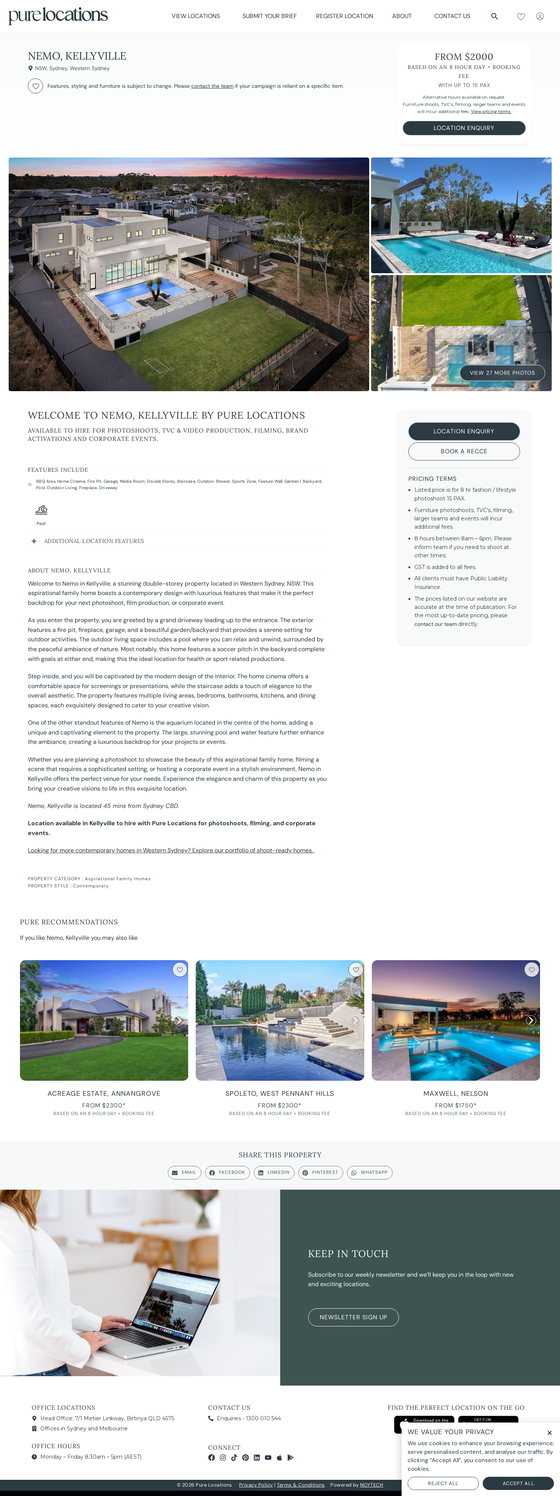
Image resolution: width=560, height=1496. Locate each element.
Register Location (344, 16)
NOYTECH (372, 1485)
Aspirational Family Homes (118, 879)
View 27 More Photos (502, 372)
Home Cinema (71, 481)
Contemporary (91, 886)
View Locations (198, 16)
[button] (494, 16)
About (404, 16)
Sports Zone (244, 481)
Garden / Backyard (302, 481)
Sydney (58, 68)
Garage (111, 481)
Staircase (186, 481)
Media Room (132, 481)
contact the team (212, 86)
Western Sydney (90, 68)
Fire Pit (94, 481)
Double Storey (161, 481)
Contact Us (452, 16)
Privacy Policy (256, 1485)
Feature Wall (270, 481)
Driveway (108, 487)
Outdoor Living (62, 487)
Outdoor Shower (213, 481)
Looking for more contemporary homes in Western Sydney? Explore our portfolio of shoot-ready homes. (171, 850)
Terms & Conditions (301, 1485)
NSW (41, 68)
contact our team (435, 624)
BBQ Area (45, 481)
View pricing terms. (491, 112)
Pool (40, 487)
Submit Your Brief (269, 16)
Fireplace (88, 487)
